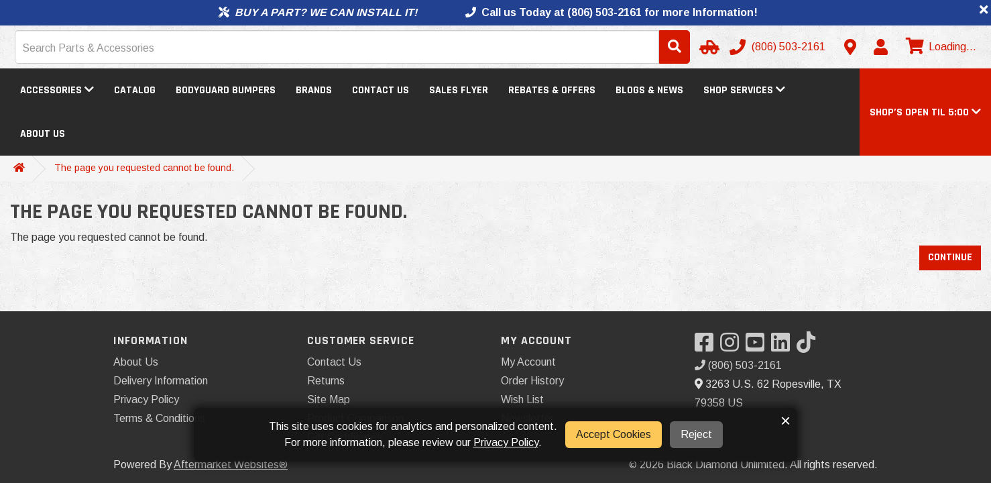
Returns (326, 380)
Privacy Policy (146, 399)
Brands (314, 90)
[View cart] (939, 47)
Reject (696, 434)
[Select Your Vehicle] (707, 47)
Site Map (328, 399)
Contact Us (380, 90)
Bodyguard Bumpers (226, 90)
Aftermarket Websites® (231, 464)
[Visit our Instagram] (733, 346)
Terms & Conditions (159, 418)
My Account (528, 362)
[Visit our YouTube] (758, 346)
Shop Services (744, 90)
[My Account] (880, 47)
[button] (925, 112)
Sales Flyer (458, 90)
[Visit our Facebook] (707, 346)
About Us (42, 134)
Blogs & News (649, 90)
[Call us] (779, 47)
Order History (532, 380)
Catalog (135, 90)
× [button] (785, 421)
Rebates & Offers (551, 90)
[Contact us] (850, 47)
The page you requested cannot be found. (144, 167)
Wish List (522, 399)
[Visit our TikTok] (809, 346)
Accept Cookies (613, 434)
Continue (950, 257)
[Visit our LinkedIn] (784, 346)
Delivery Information (160, 380)
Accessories (57, 90)
